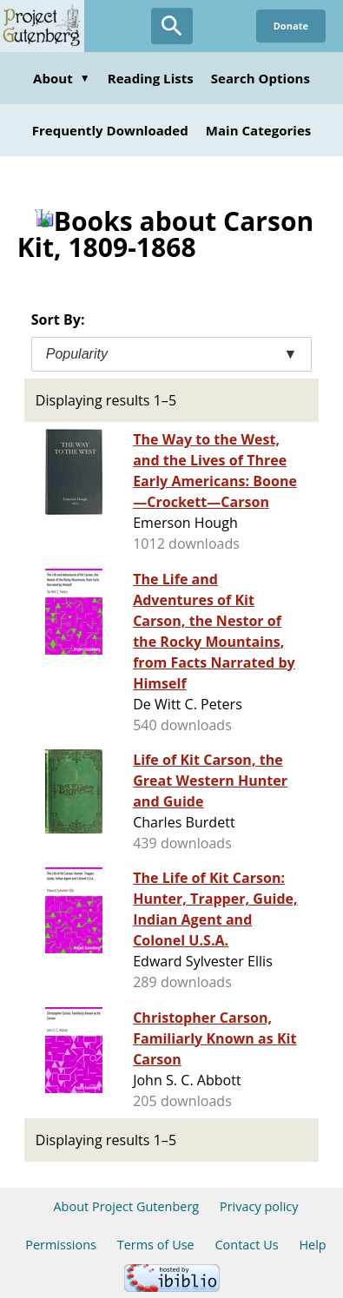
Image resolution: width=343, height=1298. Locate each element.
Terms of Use (156, 1244)
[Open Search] (172, 26)
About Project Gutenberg (126, 1206)
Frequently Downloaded (110, 130)
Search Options (260, 78)
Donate (291, 25)
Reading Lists (151, 78)
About (61, 78)
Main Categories (259, 130)
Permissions (60, 1244)
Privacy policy (259, 1206)
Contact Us (246, 1244)
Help (312, 1244)
